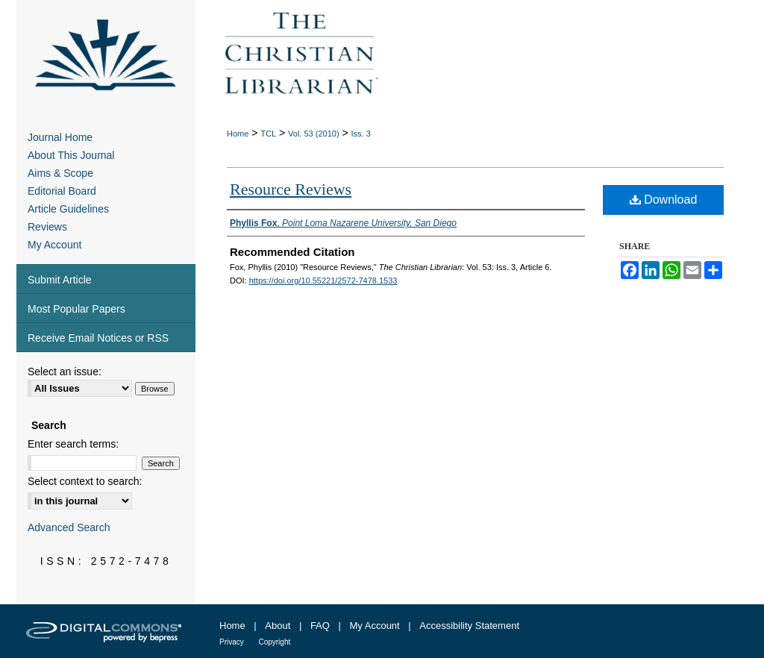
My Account (54, 245)
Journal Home (60, 137)
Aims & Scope (60, 173)
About (277, 625)
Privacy (231, 642)
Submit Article (60, 280)
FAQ (320, 625)
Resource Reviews (290, 189)
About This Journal (71, 155)
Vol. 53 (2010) (313, 133)
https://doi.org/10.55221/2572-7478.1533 (323, 280)
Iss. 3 (361, 133)
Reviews (47, 227)
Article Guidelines (68, 209)
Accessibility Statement (469, 625)
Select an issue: (64, 371)
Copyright (274, 642)
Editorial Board (62, 191)
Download (664, 199)
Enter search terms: (73, 444)
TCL (268, 133)
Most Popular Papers (76, 309)
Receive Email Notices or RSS (98, 338)
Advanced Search (69, 527)
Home (237, 133)
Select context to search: (85, 481)
